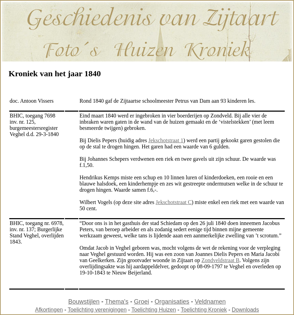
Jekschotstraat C (173, 202)
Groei (141, 301)
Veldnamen (210, 301)
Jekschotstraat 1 (165, 140)
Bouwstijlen (84, 301)
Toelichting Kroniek (204, 310)
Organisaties (172, 301)
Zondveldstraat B (220, 260)
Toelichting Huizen (154, 310)
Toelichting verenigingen (97, 310)
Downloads (245, 310)
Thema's (116, 301)
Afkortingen (49, 310)
